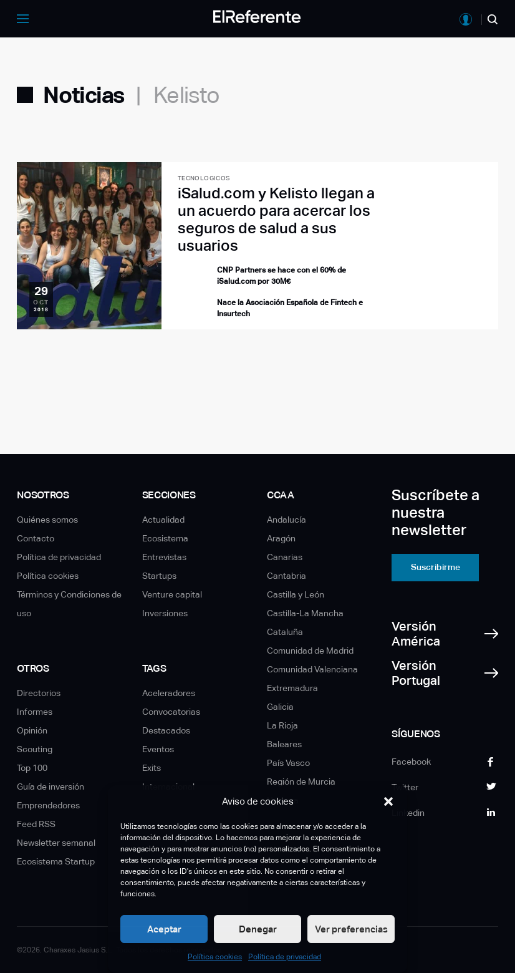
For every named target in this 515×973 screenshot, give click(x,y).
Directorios (38, 693)
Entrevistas (164, 557)
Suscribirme (435, 567)
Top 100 (32, 768)
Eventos (158, 749)
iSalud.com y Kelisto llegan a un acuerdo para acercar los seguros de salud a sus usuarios (276, 219)
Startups (159, 576)
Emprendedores (48, 805)
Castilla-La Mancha (305, 613)
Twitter (405, 787)
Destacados (166, 730)
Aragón (281, 538)
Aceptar (164, 929)
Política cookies (215, 956)
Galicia (280, 707)
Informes (34, 712)
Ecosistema (165, 538)
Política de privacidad (284, 956)
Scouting (34, 749)
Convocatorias (171, 712)
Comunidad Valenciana (312, 669)
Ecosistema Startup (56, 861)
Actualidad (163, 520)
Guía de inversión (50, 786)
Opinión (32, 730)
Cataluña (285, 632)
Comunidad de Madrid (310, 651)
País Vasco (288, 763)
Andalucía (286, 520)
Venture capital (172, 594)
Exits (151, 768)
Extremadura (292, 688)
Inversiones (165, 613)
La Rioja (282, 725)
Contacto (35, 538)
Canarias (284, 557)
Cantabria (286, 576)
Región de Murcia (301, 782)
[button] (388, 801)
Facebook (411, 762)
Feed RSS (36, 824)
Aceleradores (168, 693)
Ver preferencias (351, 929)
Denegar (258, 929)
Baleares (284, 744)
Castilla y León (295, 594)
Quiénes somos (47, 520)
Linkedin (408, 813)
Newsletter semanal (56, 843)
